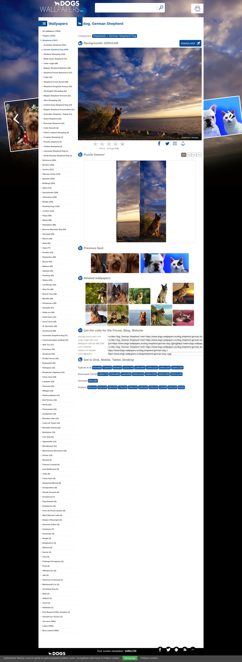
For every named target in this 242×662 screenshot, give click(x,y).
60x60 (181, 387)
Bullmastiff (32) (48, 363)
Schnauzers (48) (49, 303)
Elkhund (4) (47, 548)
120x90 (163, 387)
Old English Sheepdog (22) (55, 91)
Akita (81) (46, 243)
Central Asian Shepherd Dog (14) (58, 105)
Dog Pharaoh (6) (49, 501)
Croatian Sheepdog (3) (53, 137)
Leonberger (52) (49, 285)
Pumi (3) (46, 566)
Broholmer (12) (48, 432)
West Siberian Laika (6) (52, 515)
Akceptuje (129, 658)
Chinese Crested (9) (50, 465)
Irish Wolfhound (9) (50, 469)
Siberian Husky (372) (51, 174)
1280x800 (114, 374)
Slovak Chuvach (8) (50, 492)
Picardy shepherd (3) (53, 142)
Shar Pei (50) (47, 289)
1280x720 (103, 374)
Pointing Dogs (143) (50, 206)
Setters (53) (47, 280)
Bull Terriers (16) (49, 400)
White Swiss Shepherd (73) (55, 59)
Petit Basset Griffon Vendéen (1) (56, 612)
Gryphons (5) (48, 529)
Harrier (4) (46, 552)
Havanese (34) (48, 354)
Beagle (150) (47, 202)
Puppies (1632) (48, 36)
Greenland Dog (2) (50, 589)
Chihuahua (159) (49, 197)
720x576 (107, 367)
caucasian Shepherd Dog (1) (56, 151)
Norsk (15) (46, 405)
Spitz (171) (47, 188)
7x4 (199, 155)
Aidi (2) (45, 575)
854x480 (92, 380)
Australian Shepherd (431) (55, 45)
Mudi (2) (45, 594)
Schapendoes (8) (49, 488)
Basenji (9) (47, 460)
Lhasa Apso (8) (48, 478)
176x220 (122, 387)
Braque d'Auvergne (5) (52, 520)
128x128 (153, 387)
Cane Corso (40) (49, 322)
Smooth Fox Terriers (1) (52, 617)
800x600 (117, 367)
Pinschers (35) (48, 349)
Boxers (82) (47, 239)
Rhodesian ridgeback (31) (53, 372)
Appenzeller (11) (49, 441)
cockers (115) (48, 211)
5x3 (193, 155)
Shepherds (99, 36)
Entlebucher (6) (49, 506)
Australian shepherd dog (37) (55, 335)
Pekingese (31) (48, 368)
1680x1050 (150, 374)
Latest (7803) (47, 626)
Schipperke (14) (49, 414)
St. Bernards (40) (49, 326)
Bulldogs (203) (48, 183)
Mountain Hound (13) (51, 428)
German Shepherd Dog (122, 36)
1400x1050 (164, 367)
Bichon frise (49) (49, 294)
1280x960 (140, 367)
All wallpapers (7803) (51, 31)
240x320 (112, 387)
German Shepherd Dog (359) (56, 50)
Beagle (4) (46, 538)
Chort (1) (46, 603)
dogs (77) (46, 248)
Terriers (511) (48, 169)
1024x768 (128, 367)
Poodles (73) (47, 252)
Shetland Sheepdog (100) (54, 54)
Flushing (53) (48, 275)
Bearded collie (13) (50, 418)
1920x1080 (163, 374)
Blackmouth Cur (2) (50, 584)
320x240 (102, 387)
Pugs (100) (47, 216)
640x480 (97, 367)
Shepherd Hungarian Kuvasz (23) (58, 86)
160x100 (132, 387)
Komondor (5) (48, 534)
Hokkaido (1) (47, 607)
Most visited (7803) (50, 631)
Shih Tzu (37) (48, 345)
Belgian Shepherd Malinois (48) (57, 68)
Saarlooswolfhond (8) (51, 483)
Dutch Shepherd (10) (52, 119)
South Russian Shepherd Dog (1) (58, 156)
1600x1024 (138, 374)
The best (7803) (49, 621)
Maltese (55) (47, 266)
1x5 (183, 155)
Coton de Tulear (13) (51, 423)
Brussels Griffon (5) (50, 524)
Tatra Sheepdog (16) (52, 100)
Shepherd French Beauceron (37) (58, 73)
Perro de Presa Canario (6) (53, 511)
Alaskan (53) (47, 271)
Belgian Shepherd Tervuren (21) (57, 96)
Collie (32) (48, 77)
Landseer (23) (48, 382)
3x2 (188, 155)
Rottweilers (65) (49, 257)
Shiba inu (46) (48, 312)
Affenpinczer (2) (49, 571)
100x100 (172, 387)
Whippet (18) (47, 391)
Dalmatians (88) (49, 225)
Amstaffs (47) (48, 308)
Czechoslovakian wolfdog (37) (55, 340)
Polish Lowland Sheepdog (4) (56, 133)
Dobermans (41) (49, 317)
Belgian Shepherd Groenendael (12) (59, 109)
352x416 (92, 387)
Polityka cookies (149, 658)
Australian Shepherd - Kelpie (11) (58, 114)
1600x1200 (177, 367)
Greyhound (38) (49, 331)
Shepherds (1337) (50, 40)
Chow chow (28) (49, 377)
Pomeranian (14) (49, 409)
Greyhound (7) (48, 497)
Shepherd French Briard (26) (56, 82)
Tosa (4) (45, 557)
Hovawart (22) (48, 386)
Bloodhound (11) (49, 446)
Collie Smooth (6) (51, 128)
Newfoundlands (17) (51, 395)
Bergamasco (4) (49, 543)
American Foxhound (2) (52, 580)
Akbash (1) (47, 598)
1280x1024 (152, 367)
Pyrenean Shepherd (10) (54, 123)
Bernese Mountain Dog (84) (54, 229)
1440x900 (126, 374)
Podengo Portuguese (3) (52, 561)
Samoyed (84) (48, 234)
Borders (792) (48, 165)
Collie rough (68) (51, 63)
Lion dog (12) (48, 437)
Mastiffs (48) (47, 299)
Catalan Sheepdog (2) (53, 146)
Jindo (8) (46, 474)
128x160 (143, 387)
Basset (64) (47, 262)
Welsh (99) (47, 220)
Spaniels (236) (48, 179)
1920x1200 (176, 374)
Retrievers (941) (49, 160)
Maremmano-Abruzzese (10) (54, 451)
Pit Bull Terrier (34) (50, 358)
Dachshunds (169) (50, 192)
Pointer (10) (47, 455)
